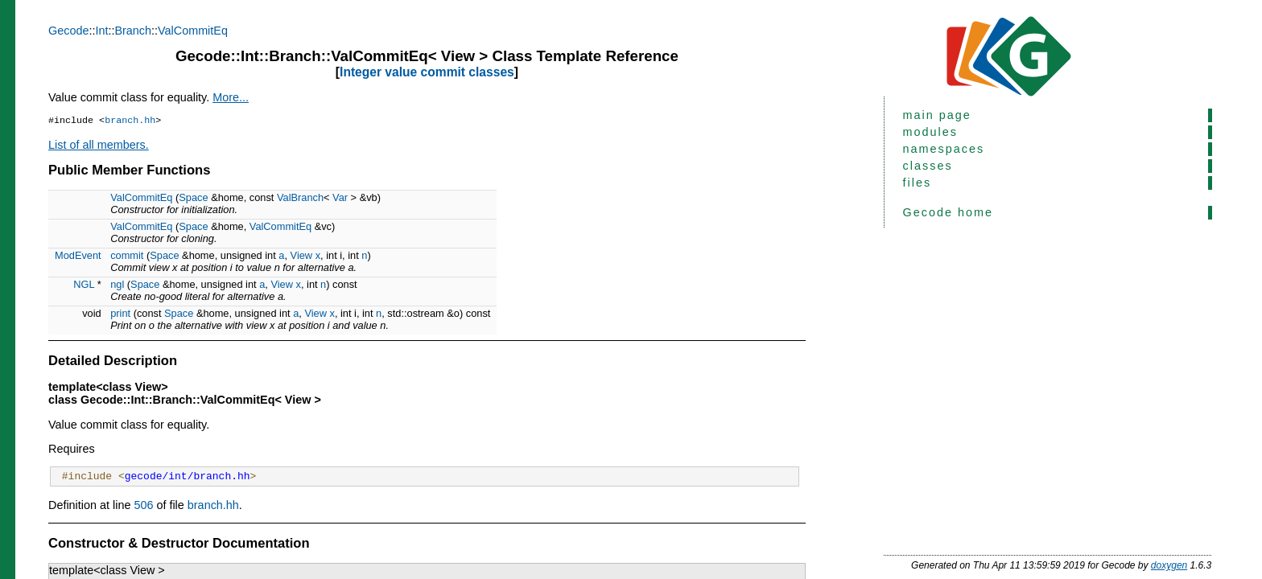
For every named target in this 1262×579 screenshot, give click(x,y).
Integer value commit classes (427, 72)
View (302, 257)
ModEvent (78, 257)
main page (937, 115)
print (120, 315)
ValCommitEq (193, 30)
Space (193, 199)
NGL (83, 286)
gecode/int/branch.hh (187, 479)
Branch (132, 30)
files (917, 182)
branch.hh (130, 121)
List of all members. (98, 146)
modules (930, 131)
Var (340, 199)
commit (126, 257)
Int (101, 30)
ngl (117, 286)
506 (143, 509)
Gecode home (948, 212)
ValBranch (300, 199)
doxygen (1169, 565)
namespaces (944, 148)
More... (230, 97)
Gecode (68, 30)
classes (928, 165)
